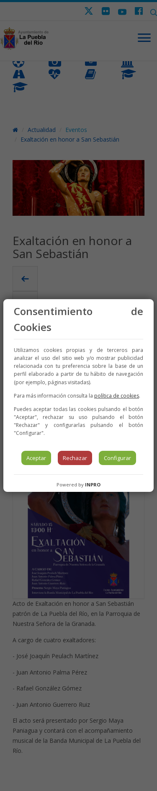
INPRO (92, 484)
